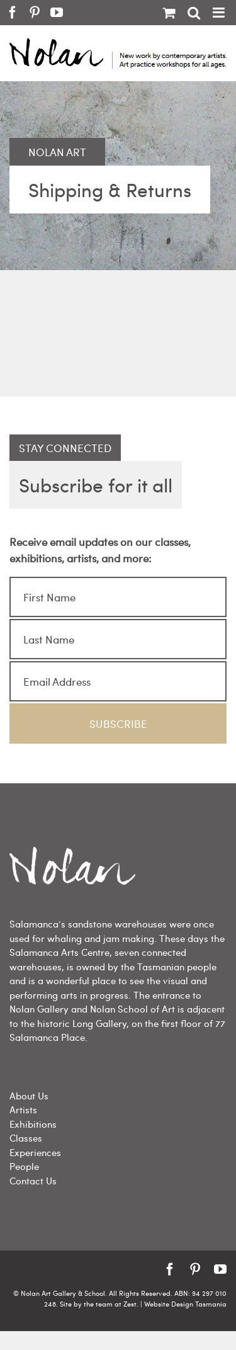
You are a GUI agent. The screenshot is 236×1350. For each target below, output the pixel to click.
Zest (130, 1303)
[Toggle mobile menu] (220, 13)
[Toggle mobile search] (194, 13)
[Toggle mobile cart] (168, 13)
